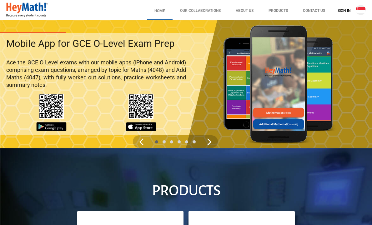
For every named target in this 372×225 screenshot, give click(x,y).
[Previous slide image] (141, 141)
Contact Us (314, 10)
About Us (245, 10)
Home (159, 11)
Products (278, 10)
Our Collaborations (200, 10)
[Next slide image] (209, 141)
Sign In (344, 10)
